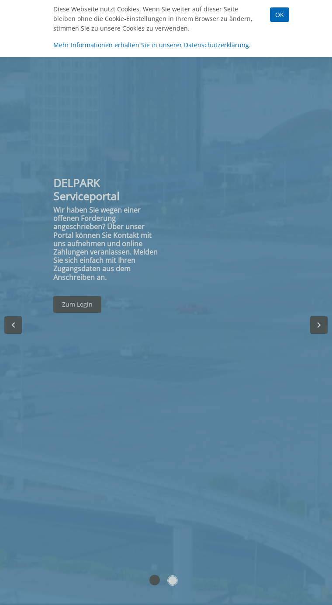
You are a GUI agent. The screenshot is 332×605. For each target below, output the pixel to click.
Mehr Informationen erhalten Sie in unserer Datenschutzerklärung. (152, 45)
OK (279, 14)
